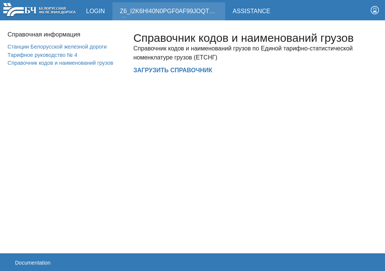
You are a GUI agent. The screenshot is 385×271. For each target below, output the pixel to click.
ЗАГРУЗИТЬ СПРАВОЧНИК (172, 70)
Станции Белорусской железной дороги (57, 47)
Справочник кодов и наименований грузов (60, 63)
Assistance (251, 11)
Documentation (32, 263)
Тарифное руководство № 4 (42, 55)
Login (95, 11)
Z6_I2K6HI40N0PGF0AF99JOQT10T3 (171, 14)
